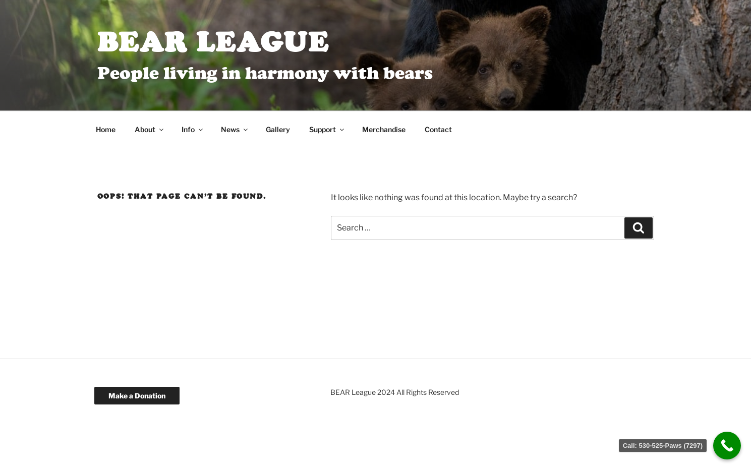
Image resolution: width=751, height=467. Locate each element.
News (235, 129)
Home (105, 129)
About (150, 129)
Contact (438, 129)
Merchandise (384, 129)
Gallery (278, 129)
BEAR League (213, 42)
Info (193, 129)
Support (327, 129)
